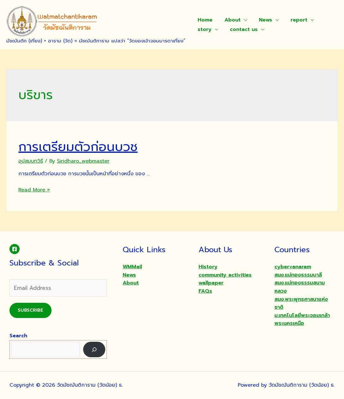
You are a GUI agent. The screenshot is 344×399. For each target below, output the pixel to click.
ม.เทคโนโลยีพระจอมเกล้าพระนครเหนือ (302, 319)
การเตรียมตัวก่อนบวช (78, 146)
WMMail (132, 267)
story (204, 29)
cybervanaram (292, 267)
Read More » (34, 190)
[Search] (94, 349)
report (292, 20)
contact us (241, 29)
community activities (225, 275)
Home (204, 20)
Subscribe (30, 310)
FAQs (205, 291)
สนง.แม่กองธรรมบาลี (298, 275)
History (208, 267)
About (230, 20)
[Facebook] (14, 249)
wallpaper (211, 283)
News (260, 20)
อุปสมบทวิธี (30, 161)
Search (18, 336)
